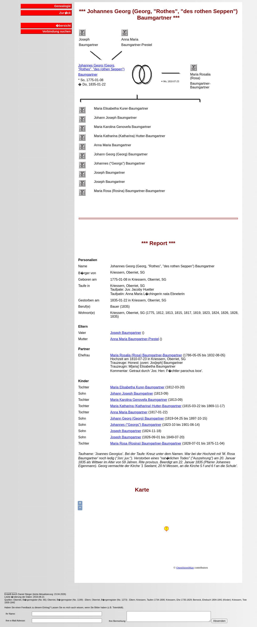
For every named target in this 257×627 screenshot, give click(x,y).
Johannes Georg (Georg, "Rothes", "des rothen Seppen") (101, 67)
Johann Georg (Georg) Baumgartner (137, 418)
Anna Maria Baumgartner (128, 412)
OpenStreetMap (185, 567)
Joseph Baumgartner (125, 333)
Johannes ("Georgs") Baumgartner (135, 424)
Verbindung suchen (56, 31)
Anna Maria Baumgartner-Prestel (134, 339)
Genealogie (62, 6)
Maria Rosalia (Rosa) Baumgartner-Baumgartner (146, 355)
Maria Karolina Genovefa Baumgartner (138, 399)
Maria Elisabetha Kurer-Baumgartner (137, 387)
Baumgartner (88, 74)
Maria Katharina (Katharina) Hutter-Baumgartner (145, 406)
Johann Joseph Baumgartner (131, 393)
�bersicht (63, 25)
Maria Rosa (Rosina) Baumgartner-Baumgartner (145, 443)
